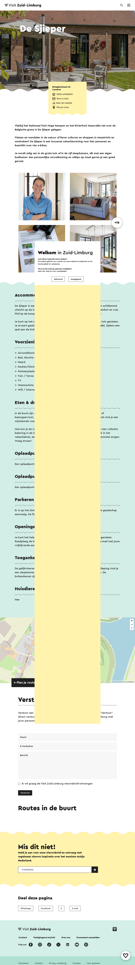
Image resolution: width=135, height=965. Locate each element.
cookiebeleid (61, 267)
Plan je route (63, 107)
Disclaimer (24, 963)
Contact (23, 937)
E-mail (75, 908)
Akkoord (58, 275)
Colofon (39, 963)
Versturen (25, 793)
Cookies (76, 963)
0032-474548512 (65, 94)
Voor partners (93, 963)
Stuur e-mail (62, 99)
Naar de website (64, 103)
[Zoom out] (132, 624)
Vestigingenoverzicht (44, 937)
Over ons (65, 937)
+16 (117, 222)
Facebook (46, 908)
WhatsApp (25, 908)
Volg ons (22, 945)
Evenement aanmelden (88, 937)
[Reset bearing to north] (132, 628)
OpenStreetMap (120, 682)
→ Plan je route (24, 682)
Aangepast (76, 275)
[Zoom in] (132, 621)
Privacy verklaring (57, 963)
